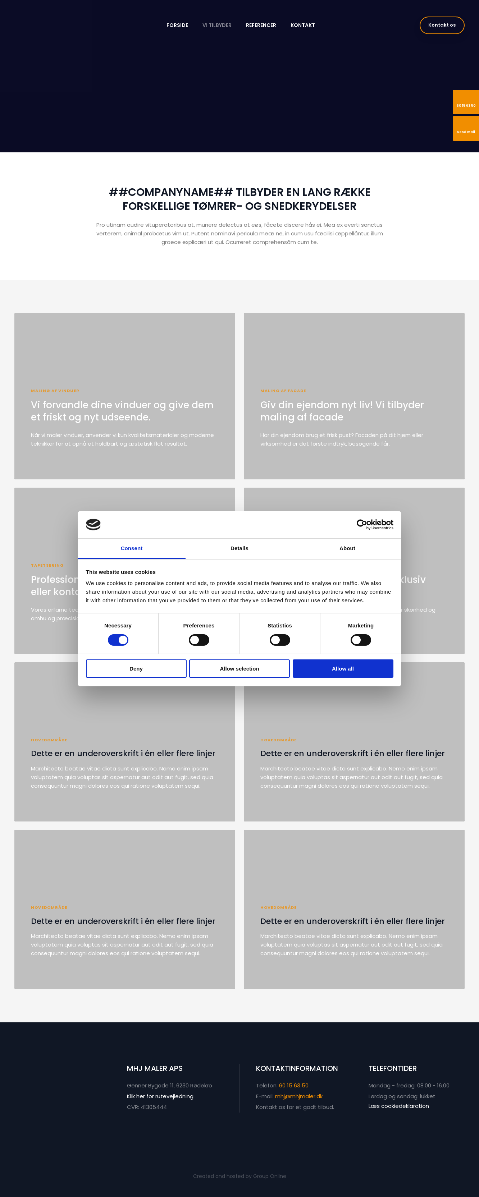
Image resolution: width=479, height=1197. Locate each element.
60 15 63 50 (294, 1085)
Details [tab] (239, 548)
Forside (177, 25)
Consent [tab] (132, 548)
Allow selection (239, 669)
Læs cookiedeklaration (399, 1106)
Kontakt (303, 25)
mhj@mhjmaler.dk (299, 1096)
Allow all (343, 669)
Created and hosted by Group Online (239, 1176)
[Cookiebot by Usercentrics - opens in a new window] (361, 524)
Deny (136, 669)
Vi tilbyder (217, 25)
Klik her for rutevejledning (160, 1096)
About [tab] (347, 548)
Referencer (261, 25)
